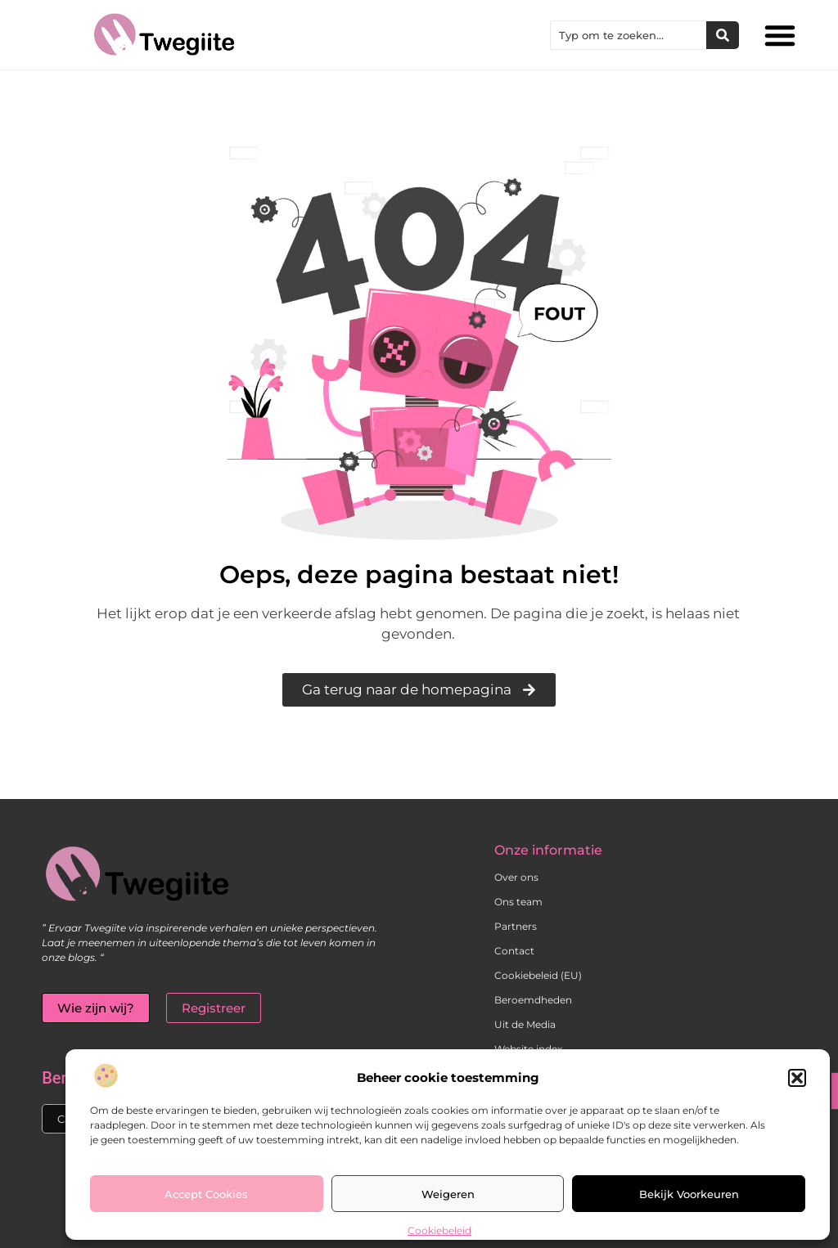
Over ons (516, 877)
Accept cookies (206, 1194)
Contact (514, 951)
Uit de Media (525, 1024)
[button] (797, 1078)
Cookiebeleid (439, 1230)
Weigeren (448, 1194)
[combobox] (628, 35)
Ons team (518, 902)
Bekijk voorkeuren (689, 1194)
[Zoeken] (722, 35)
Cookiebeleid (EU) (538, 975)
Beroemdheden (533, 1000)
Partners (515, 926)
